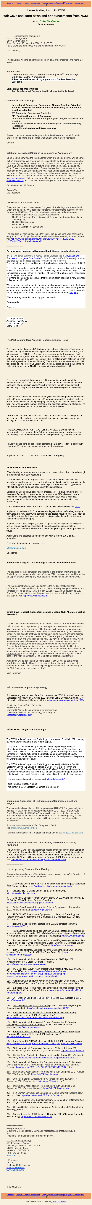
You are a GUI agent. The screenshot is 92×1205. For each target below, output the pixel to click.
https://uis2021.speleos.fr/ (35, 596)
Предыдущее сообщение (52, 3)
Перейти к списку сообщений (28, 3)
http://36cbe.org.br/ (55, 779)
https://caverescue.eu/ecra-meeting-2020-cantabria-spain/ (38, 859)
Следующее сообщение (74, 3)
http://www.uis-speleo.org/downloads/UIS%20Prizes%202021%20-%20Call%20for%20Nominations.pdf (41, 240)
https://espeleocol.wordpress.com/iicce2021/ (62, 700)
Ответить (10, 3)
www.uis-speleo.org (16, 178)
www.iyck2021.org (15, 180)
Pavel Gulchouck (59, 1202)
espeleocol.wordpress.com (19, 715)
